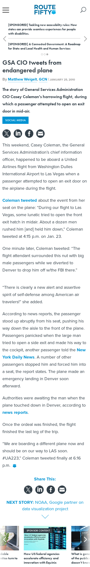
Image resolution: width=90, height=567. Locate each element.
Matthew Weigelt (22, 79)
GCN (43, 79)
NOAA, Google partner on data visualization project (53, 505)
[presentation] (4, 545)
